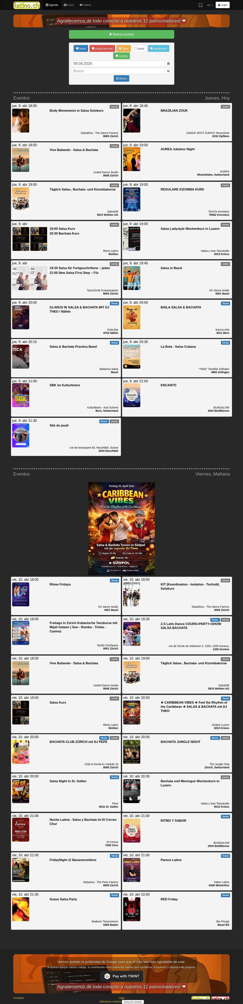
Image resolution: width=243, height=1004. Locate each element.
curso (139, 48)
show (123, 48)
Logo (121, 997)
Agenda (52, 4)
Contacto (18, 997)
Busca (121, 78)
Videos (85, 4)
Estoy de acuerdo (133, 1002)
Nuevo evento (121, 34)
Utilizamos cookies (110, 1001)
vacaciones (158, 48)
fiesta (81, 48)
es (210, 4)
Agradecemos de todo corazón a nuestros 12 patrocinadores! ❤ (121, 20)
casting (121, 56)
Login (222, 4)
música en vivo (102, 48)
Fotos (69, 4)
